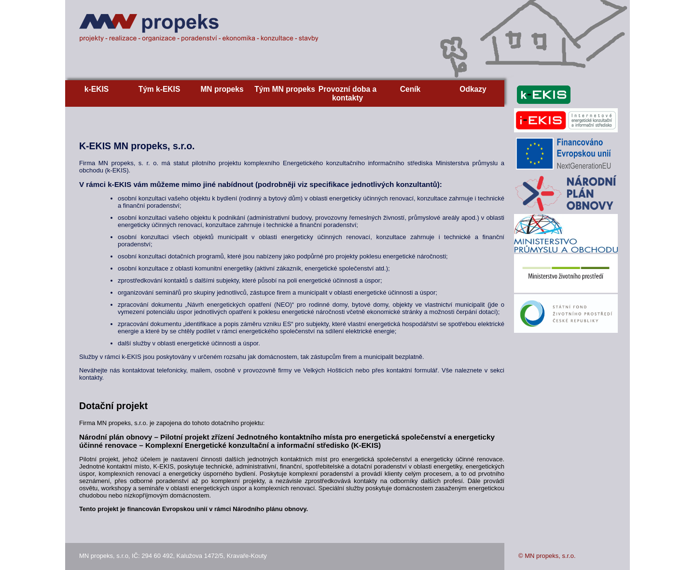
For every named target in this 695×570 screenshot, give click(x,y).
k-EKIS (96, 89)
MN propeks (221, 89)
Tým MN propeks (284, 89)
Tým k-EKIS (160, 89)
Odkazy (472, 89)
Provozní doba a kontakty (347, 93)
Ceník (410, 89)
